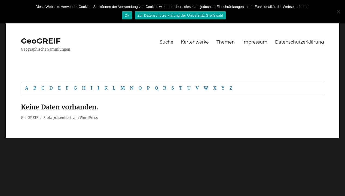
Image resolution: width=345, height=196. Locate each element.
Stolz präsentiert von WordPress (70, 117)
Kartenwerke (195, 42)
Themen (225, 42)
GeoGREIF (41, 40)
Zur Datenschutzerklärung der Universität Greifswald (180, 15)
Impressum (254, 42)
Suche (166, 42)
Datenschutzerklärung (299, 42)
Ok (127, 15)
